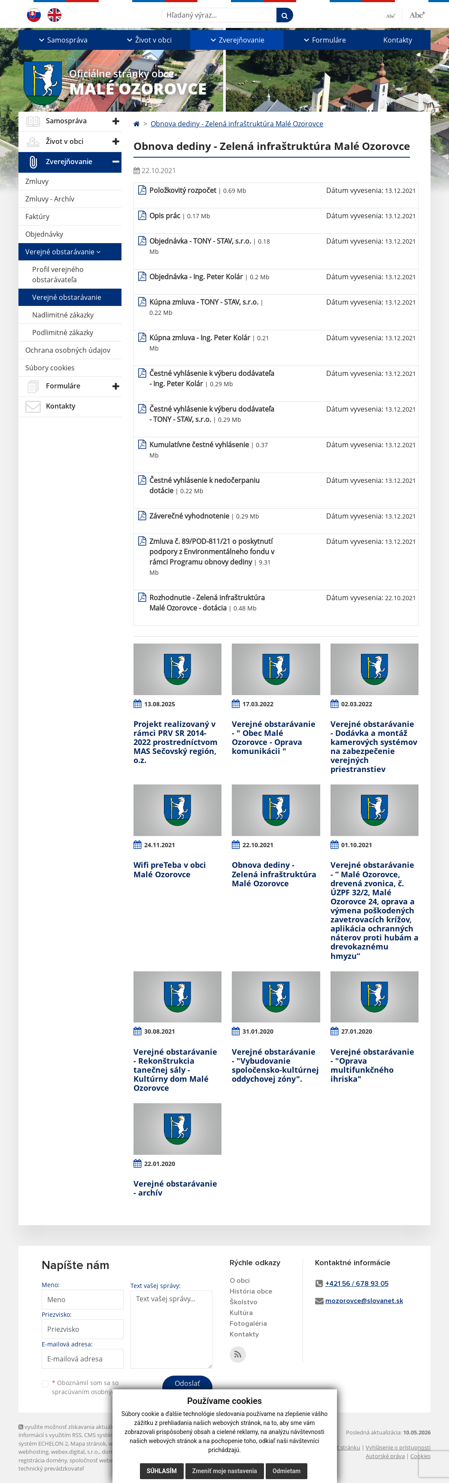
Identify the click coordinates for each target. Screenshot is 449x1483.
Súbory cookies (50, 367)
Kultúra (241, 1312)
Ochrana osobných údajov (67, 350)
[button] (62, 40)
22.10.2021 (258, 845)
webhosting (33, 1452)
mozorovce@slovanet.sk (364, 1300)
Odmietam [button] (286, 1471)
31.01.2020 (258, 1031)
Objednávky (44, 234)
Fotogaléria (248, 1323)
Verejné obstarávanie (62, 251)
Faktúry (37, 216)
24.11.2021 (159, 845)
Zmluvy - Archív (49, 199)
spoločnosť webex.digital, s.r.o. (108, 1460)
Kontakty (397, 40)
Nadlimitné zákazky (63, 315)
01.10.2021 (356, 845)
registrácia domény (42, 1460)
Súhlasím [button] (162, 1471)
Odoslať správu (187, 1388)
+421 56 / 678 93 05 (356, 1283)
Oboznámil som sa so (96, 1387)
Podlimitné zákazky (62, 332)
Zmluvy (37, 181)
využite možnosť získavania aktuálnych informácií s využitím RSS (71, 1431)
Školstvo (244, 1302)
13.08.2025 (159, 704)
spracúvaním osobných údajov (96, 1392)
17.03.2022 (258, 704)
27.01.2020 (356, 1031)
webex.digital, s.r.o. (75, 1452)
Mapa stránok (88, 1443)
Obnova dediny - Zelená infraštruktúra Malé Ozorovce (237, 123)
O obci (240, 1280)
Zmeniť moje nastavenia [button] (224, 1471)
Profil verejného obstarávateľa (58, 274)
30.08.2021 (159, 1031)
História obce (251, 1291)
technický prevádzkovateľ (51, 1468)
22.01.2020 (159, 1164)
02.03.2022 (356, 704)
